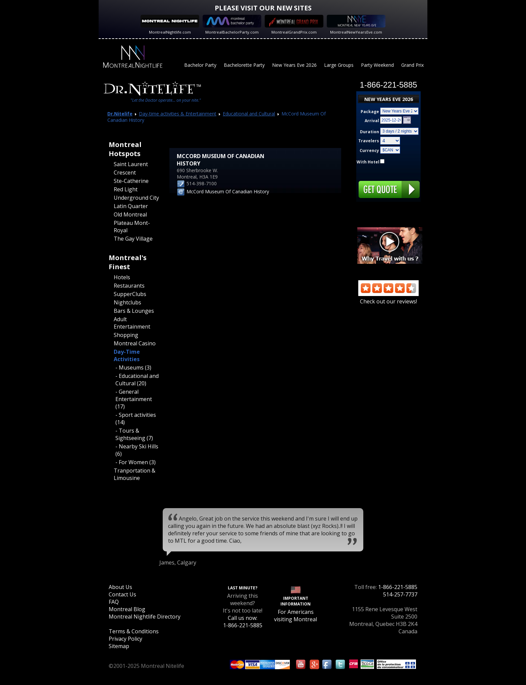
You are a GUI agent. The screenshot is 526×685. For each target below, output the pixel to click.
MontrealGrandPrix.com (294, 32)
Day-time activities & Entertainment (177, 113)
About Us (120, 587)
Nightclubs (127, 302)
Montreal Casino (135, 343)
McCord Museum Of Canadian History (228, 191)
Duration (369, 132)
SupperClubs (130, 294)
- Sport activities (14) (135, 418)
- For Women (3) (135, 462)
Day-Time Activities (127, 355)
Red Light (126, 189)
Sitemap (119, 646)
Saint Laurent (131, 164)
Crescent (125, 172)
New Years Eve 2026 (294, 65)
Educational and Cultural (249, 113)
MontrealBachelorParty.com (232, 32)
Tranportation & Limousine (134, 474)
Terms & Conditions (134, 631)
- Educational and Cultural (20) (137, 379)
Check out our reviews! (388, 297)
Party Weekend (377, 65)
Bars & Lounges (134, 310)
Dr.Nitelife (120, 113)
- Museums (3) (133, 367)
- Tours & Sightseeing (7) (134, 434)
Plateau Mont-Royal (132, 226)
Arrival (372, 121)
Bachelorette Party (244, 65)
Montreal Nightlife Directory (144, 616)
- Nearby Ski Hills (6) (136, 450)
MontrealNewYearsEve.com (356, 32)
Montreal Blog (127, 609)
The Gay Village (133, 238)
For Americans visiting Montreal (295, 615)
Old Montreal (130, 214)
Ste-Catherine (131, 181)
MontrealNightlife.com (170, 32)
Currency (369, 150)
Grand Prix (412, 65)
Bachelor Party (200, 65)
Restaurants (129, 285)
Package (370, 111)
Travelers (368, 141)
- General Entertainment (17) (133, 399)
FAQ (114, 601)
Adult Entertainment (132, 322)
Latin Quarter (131, 206)
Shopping (126, 335)
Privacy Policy (125, 638)
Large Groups (339, 65)
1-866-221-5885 (397, 587)
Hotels (122, 277)
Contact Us (122, 594)
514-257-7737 (400, 594)
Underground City (136, 197)
